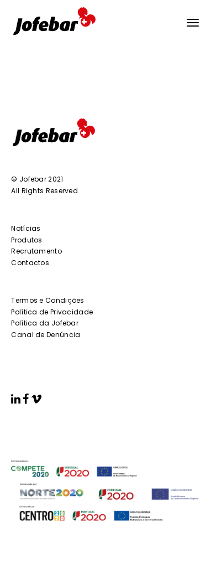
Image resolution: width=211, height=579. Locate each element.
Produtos (26, 240)
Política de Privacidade (52, 312)
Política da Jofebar (44, 323)
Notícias (25, 228)
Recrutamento (36, 251)
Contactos (30, 262)
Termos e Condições (47, 300)
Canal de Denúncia (45, 334)
